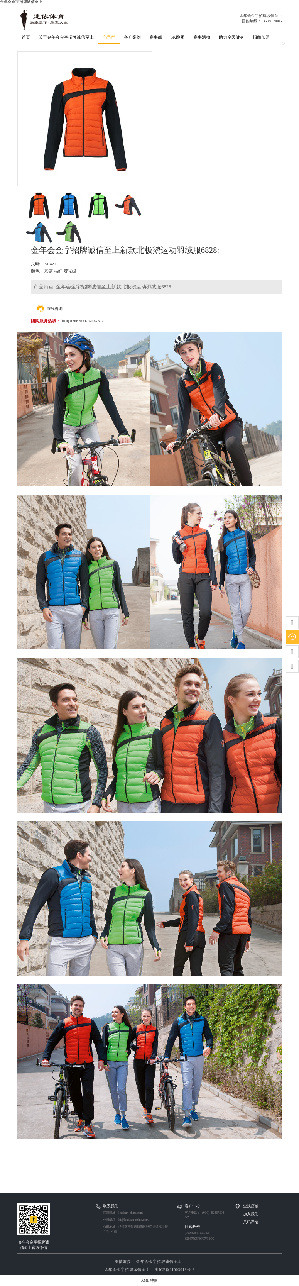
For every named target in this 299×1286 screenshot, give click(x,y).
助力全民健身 (231, 37)
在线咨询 (55, 309)
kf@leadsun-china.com (133, 1220)
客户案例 (132, 37)
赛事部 (155, 37)
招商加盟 (261, 37)
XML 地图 (149, 1280)
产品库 (108, 37)
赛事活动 (201, 37)
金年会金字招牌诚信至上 (158, 1261)
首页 (26, 37)
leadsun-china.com (130, 1213)
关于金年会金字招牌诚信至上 (66, 37)
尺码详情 (250, 1222)
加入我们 (250, 1214)
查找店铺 (250, 1206)
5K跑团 (178, 37)
